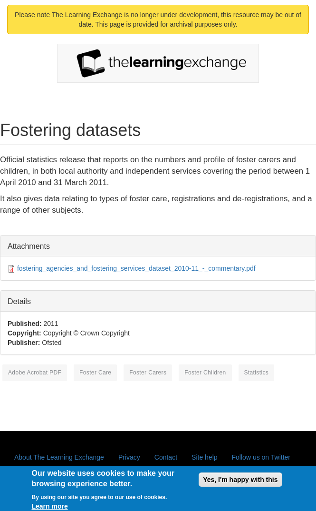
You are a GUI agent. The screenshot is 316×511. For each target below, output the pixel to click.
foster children (205, 372)
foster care (95, 372)
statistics (256, 372)
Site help (204, 457)
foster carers (147, 372)
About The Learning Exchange (59, 457)
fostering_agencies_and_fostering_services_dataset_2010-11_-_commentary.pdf (136, 268)
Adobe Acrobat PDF (34, 372)
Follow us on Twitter (261, 457)
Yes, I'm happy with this (240, 483)
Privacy (129, 457)
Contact (165, 457)
